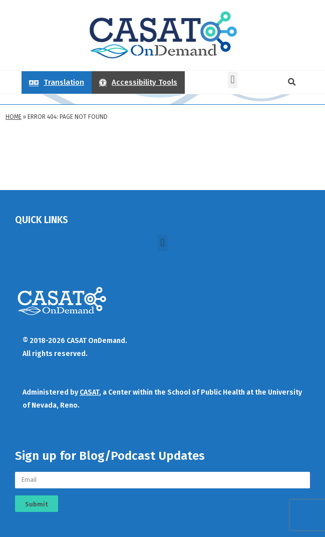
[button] (232, 80)
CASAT (89, 392)
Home (14, 116)
